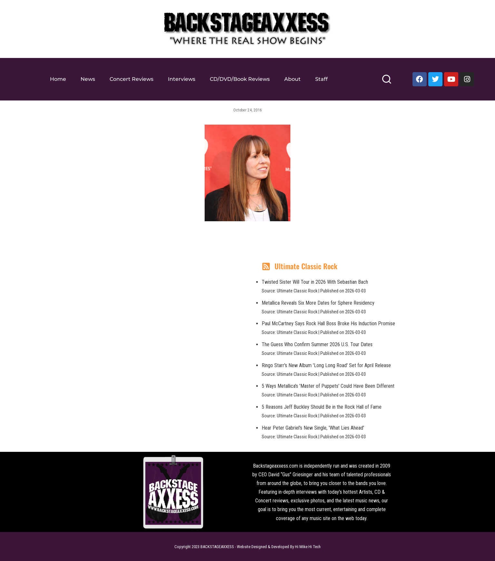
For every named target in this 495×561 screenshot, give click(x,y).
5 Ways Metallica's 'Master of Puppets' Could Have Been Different (328, 386)
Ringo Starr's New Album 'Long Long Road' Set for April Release (326, 365)
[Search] (386, 82)
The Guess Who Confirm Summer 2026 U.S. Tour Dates (317, 344)
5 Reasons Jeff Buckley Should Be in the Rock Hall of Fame (322, 407)
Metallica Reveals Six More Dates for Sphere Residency (318, 303)
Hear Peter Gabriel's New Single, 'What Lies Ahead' (313, 428)
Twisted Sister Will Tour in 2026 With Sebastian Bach (315, 282)
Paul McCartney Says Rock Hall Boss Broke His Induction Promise (328, 323)
